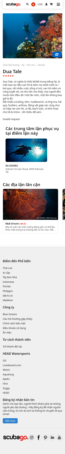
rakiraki (41, 64)
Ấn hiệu (7, 332)
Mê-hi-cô (8, 295)
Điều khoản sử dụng (14, 328)
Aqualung (8, 374)
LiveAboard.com (12, 365)
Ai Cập (6, 272)
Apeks (6, 378)
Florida (7, 286)
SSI (4, 360)
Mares (6, 369)
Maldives (8, 300)
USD (40, 4)
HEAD (6, 392)
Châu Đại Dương (11, 64)
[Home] (13, 4)
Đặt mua (10, 420)
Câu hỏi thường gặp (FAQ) (17, 318)
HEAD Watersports (16, 353)
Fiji (23, 64)
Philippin (8, 291)
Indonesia (8, 281)
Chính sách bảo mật (14, 323)
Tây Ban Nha (10, 277)
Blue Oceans (10, 314)
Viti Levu (31, 64)
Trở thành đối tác (12, 346)
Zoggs (6, 388)
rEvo (5, 383)
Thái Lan (7, 268)
